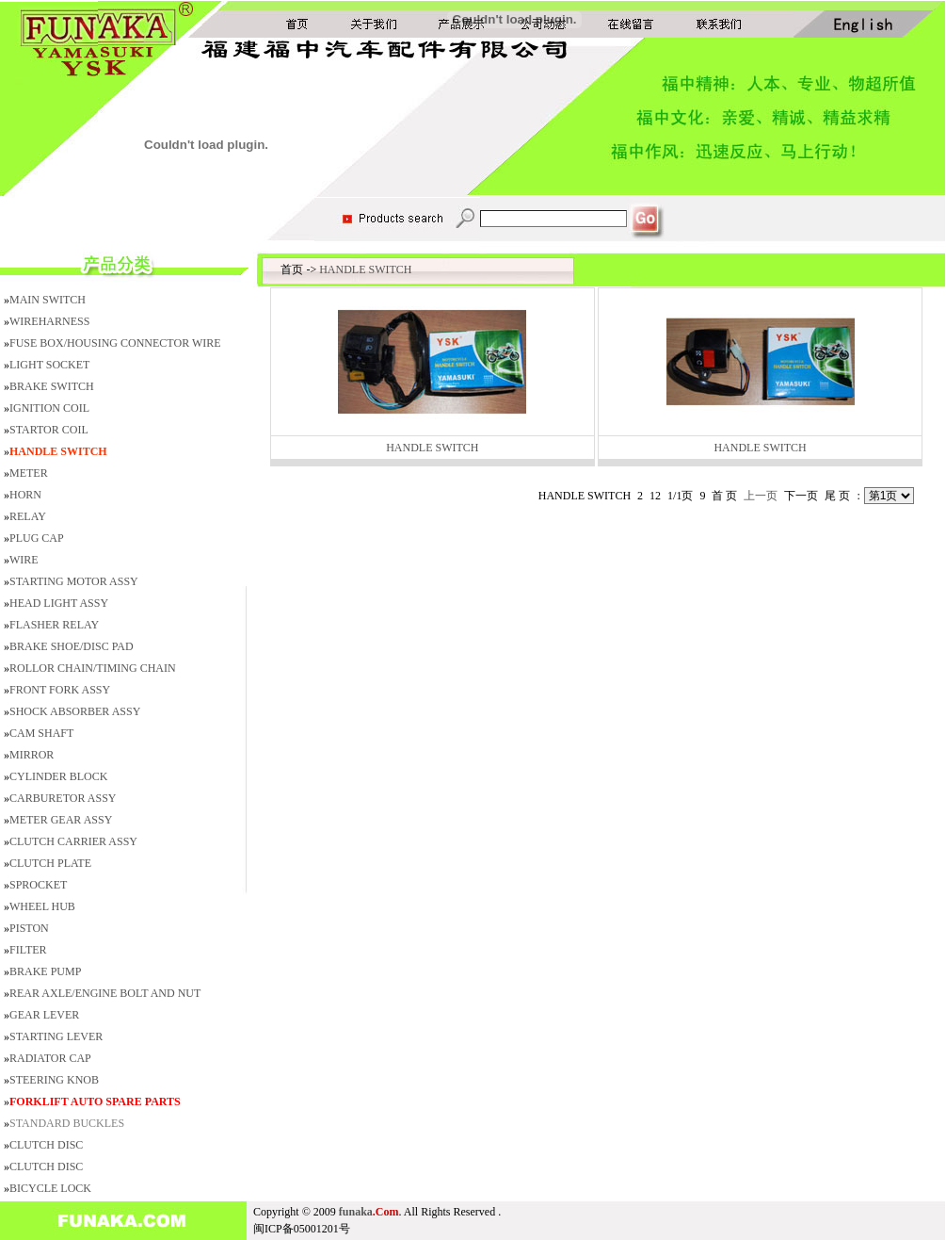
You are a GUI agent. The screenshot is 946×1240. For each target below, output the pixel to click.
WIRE (24, 559)
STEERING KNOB (54, 1079)
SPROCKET (38, 884)
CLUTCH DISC (46, 1144)
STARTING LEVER (56, 1036)
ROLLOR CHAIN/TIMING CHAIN (92, 668)
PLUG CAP (36, 538)
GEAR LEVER (44, 1014)
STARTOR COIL (48, 429)
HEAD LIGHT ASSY (58, 603)
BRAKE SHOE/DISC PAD (71, 646)
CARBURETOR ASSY (62, 798)
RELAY (27, 516)
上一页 (761, 495)
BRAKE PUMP (45, 971)
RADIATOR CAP (50, 1058)
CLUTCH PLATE (50, 863)
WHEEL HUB (42, 906)
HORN (25, 494)
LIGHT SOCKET (49, 364)
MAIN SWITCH (47, 299)
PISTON (29, 928)
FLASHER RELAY (54, 624)
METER (28, 473)
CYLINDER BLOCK (58, 776)
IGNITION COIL (49, 408)
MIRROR (31, 754)
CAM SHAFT (41, 733)
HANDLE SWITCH (365, 269)
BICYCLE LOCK (50, 1188)
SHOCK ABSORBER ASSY (74, 711)
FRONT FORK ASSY (59, 689)
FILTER (28, 949)
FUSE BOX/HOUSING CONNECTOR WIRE (115, 343)
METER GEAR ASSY (60, 819)
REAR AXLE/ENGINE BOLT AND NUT (104, 993)
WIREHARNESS (49, 321)
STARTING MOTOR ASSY (73, 581)
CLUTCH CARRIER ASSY (73, 841)
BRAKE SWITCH (51, 386)
